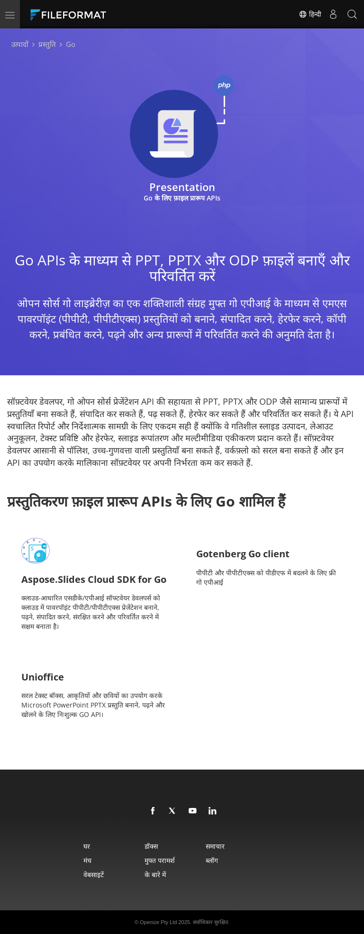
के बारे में (155, 874)
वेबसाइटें (93, 874)
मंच (87, 860)
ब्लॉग (212, 860)
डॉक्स (151, 846)
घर (86, 846)
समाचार (215, 846)
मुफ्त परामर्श (160, 860)
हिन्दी (310, 14)
